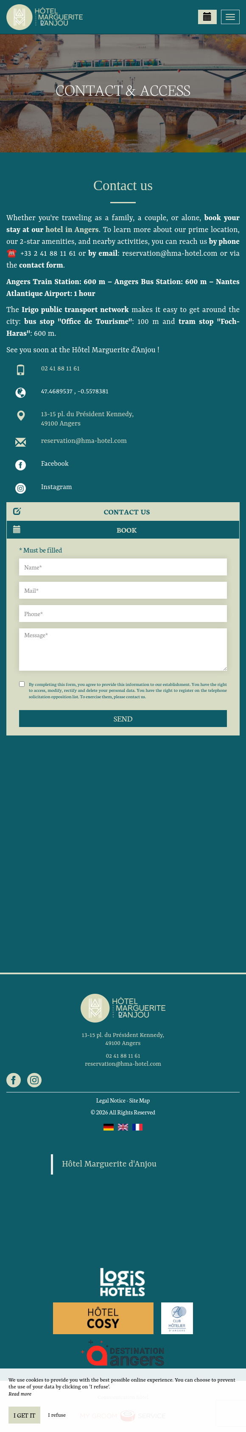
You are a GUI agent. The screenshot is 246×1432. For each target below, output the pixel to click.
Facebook (55, 464)
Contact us (81, 511)
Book (75, 529)
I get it (24, 1415)
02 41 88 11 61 (60, 369)
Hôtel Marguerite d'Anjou (109, 1164)
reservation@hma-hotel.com (84, 441)
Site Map (139, 1100)
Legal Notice (111, 1100)
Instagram (56, 487)
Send (123, 718)
